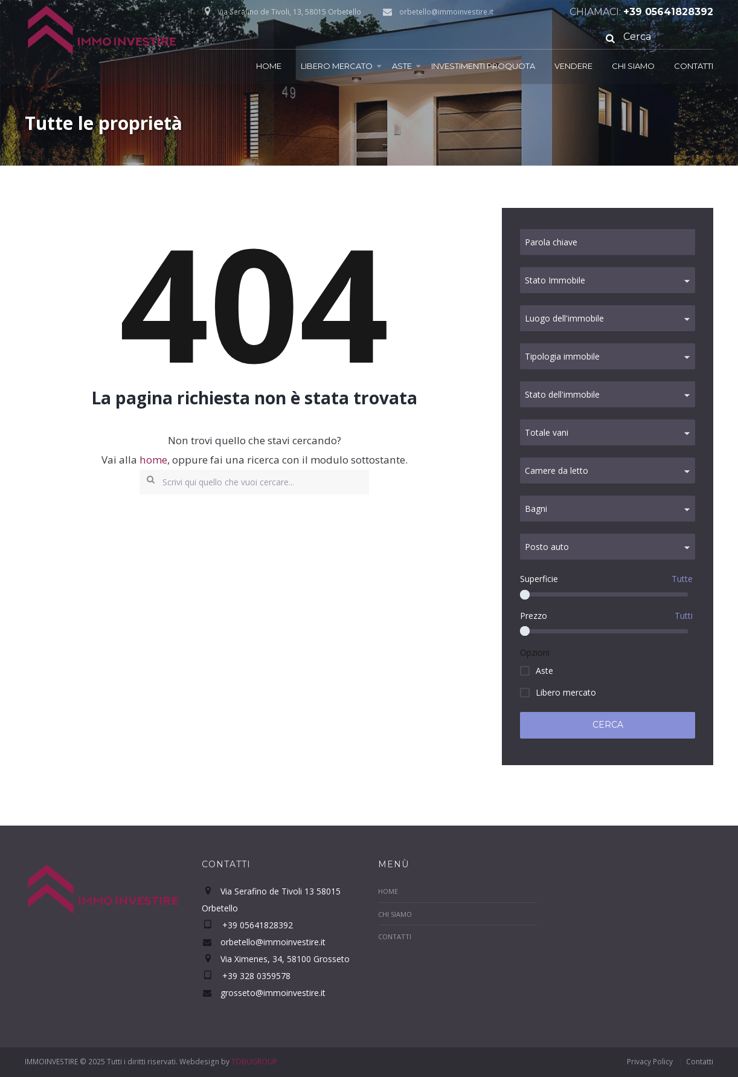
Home (268, 66)
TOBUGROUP (254, 1061)
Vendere (573, 66)
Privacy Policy (650, 1061)
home (153, 460)
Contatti (693, 66)
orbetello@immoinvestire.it (446, 12)
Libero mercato (337, 66)
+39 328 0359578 (255, 976)
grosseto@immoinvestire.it (273, 992)
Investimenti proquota (483, 66)
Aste (402, 66)
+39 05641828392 (668, 12)
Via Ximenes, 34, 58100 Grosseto (285, 959)
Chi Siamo (633, 66)
